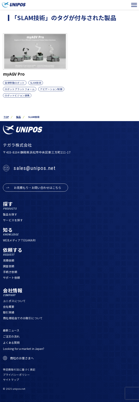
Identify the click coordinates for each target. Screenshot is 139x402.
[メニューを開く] (134, 5)
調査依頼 (8, 266)
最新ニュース (11, 330)
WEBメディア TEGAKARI (19, 240)
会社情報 (12, 292)
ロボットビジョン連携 (17, 95)
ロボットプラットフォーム (20, 89)
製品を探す (10, 214)
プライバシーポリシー (16, 375)
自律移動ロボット (15, 82)
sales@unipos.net (35, 168)
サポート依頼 (11, 277)
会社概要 (8, 306)
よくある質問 (11, 343)
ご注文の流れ (11, 336)
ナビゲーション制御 (51, 89)
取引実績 (8, 312)
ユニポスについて (14, 300)
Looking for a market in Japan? (23, 349)
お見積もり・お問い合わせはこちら (37, 187)
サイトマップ (11, 379)
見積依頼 (8, 260)
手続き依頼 (10, 271)
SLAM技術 (35, 82)
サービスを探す (13, 220)
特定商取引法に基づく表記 (19, 369)
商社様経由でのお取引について (23, 318)
